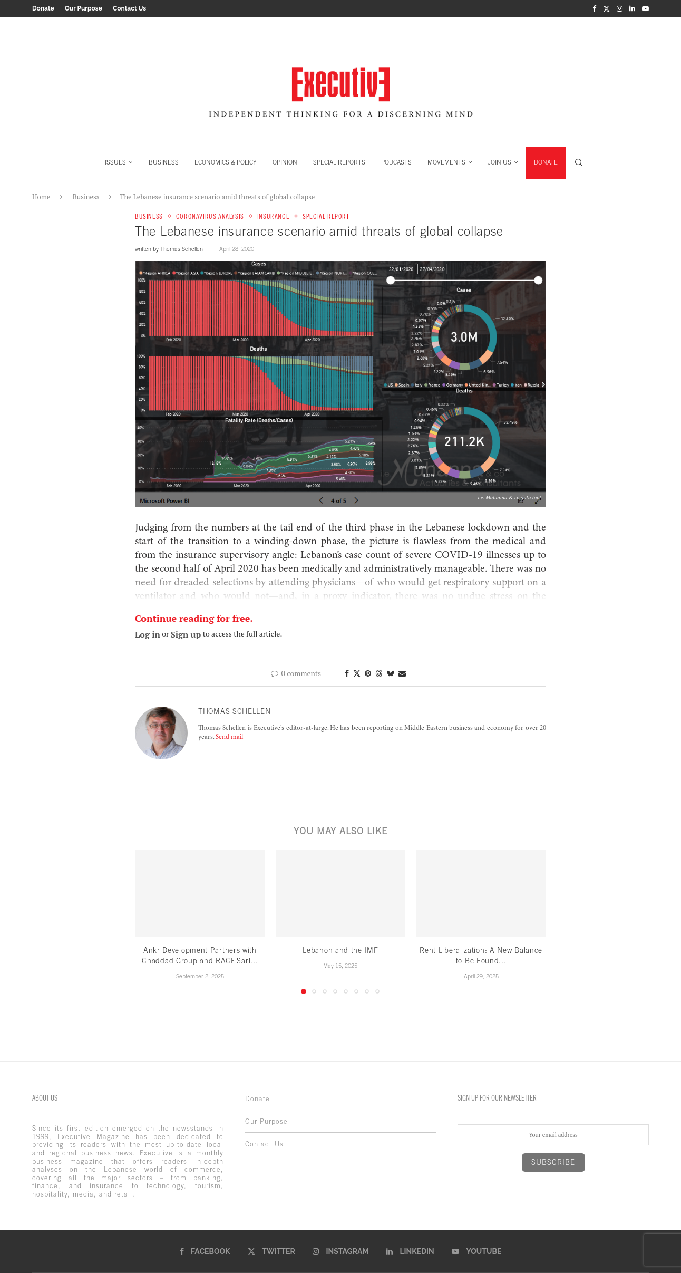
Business (86, 196)
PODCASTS (396, 162)
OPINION (285, 162)
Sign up (186, 634)
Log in (147, 634)
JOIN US (499, 162)
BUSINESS (164, 162)
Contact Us (129, 8)
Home (41, 196)
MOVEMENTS (446, 162)
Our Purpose (83, 8)
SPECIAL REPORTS (339, 162)
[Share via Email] (402, 673)
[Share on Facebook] (347, 673)
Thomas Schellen (181, 249)
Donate (43, 8)
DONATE (546, 162)
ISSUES (115, 162)
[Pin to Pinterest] (368, 673)
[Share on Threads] (379, 673)
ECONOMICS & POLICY (225, 162)
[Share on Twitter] (357, 673)
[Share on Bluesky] (390, 673)
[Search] (578, 162)
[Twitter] (606, 8)
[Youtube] (645, 8)
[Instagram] (619, 8)
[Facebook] (594, 8)
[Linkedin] (632, 8)
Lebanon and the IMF (340, 950)
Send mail (229, 737)
